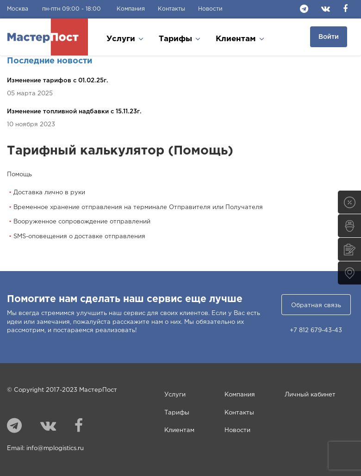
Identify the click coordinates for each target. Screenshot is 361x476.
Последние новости (49, 61)
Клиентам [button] (240, 39)
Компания (131, 9)
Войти (328, 37)
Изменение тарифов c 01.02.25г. (57, 80)
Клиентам (179, 430)
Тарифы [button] (179, 39)
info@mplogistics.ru (55, 448)
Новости (210, 9)
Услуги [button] (124, 39)
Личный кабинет (310, 394)
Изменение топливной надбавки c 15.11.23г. (74, 111)
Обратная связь (316, 305)
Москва (17, 9)
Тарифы (176, 412)
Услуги (175, 394)
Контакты (171, 9)
